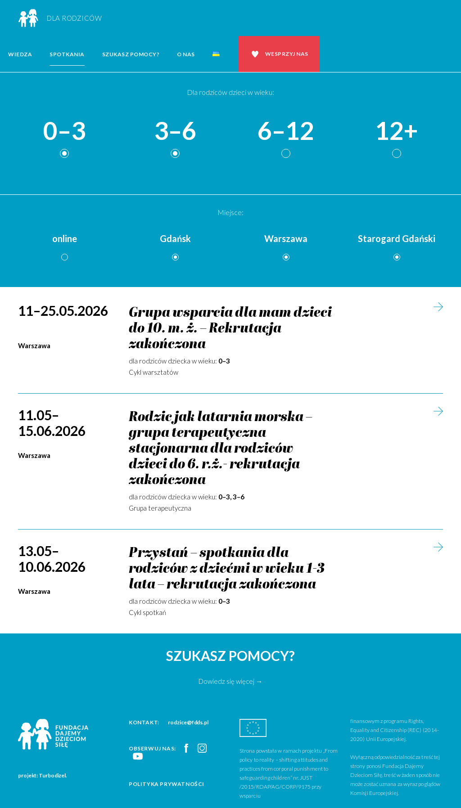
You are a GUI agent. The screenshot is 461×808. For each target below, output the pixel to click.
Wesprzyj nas (286, 53)
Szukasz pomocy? (131, 54)
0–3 (64, 131)
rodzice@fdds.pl (188, 722)
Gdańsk (175, 238)
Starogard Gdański (396, 238)
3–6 (175, 131)
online (64, 238)
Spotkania (67, 54)
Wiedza (20, 54)
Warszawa (285, 238)
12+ (396, 131)
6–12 (286, 131)
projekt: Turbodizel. (42, 775)
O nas (186, 54)
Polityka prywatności (166, 784)
